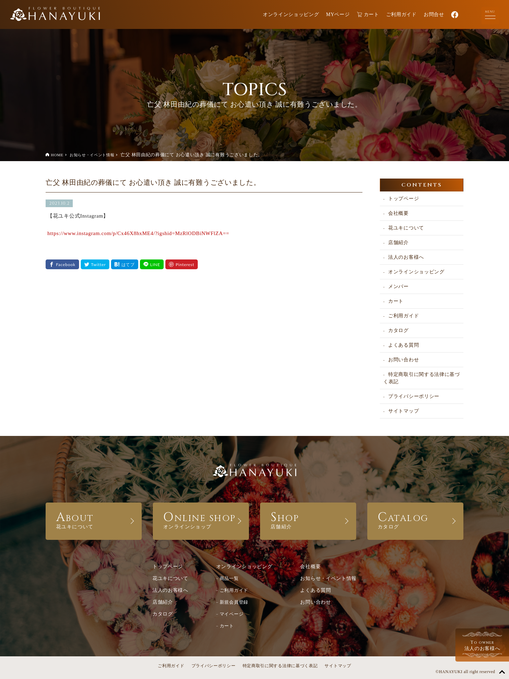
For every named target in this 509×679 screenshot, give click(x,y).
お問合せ (434, 14)
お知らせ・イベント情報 (92, 155)
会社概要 (398, 213)
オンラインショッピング (291, 14)
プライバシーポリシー (413, 396)
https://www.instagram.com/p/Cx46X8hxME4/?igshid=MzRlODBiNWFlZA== (138, 233)
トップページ (403, 198)
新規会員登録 (234, 602)
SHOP (308, 519)
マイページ (232, 614)
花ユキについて (406, 228)
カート (368, 14)
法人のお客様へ (406, 257)
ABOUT (93, 519)
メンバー (398, 286)
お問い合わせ (403, 359)
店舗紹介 (398, 242)
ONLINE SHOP (200, 519)
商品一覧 (229, 578)
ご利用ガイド (401, 14)
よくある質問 (403, 345)
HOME (57, 155)
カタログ (398, 330)
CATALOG (415, 519)
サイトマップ (403, 411)
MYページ (338, 14)
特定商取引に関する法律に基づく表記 (421, 378)
